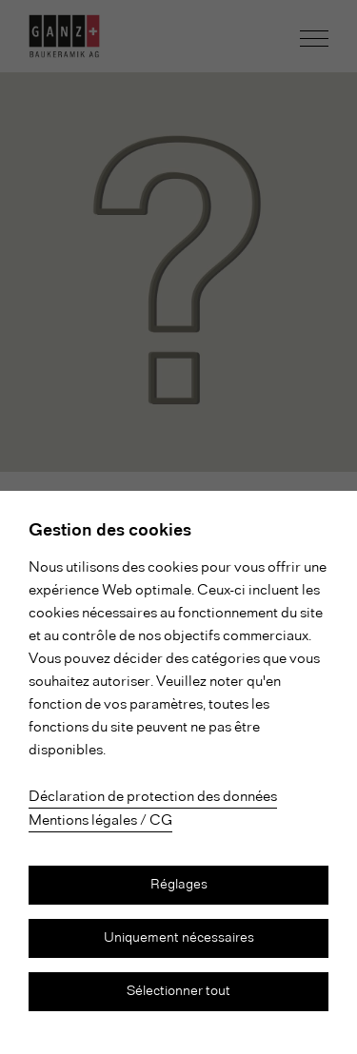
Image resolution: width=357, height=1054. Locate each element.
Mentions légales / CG (100, 821)
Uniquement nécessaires (179, 938)
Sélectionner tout (178, 992)
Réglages (179, 885)
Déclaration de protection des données (153, 797)
